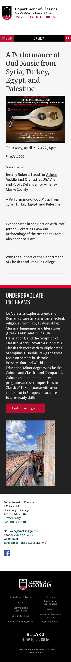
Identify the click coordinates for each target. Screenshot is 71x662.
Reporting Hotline (50, 621)
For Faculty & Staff (15, 521)
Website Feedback (20, 616)
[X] (28, 639)
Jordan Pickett (17, 229)
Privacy (50, 609)
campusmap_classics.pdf (19, 542)
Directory (50, 597)
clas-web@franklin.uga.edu (21, 531)
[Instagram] (33, 639)
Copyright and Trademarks (21, 609)
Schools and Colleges (20, 597)
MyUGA (20, 602)
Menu (7, 38)
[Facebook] (23, 639)
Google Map (11, 538)
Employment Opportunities (50, 602)
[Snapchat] (38, 639)
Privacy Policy (12, 518)
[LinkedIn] (48, 639)
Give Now (39, 38)
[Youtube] (43, 639)
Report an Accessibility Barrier (50, 616)
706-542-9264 (23, 535)
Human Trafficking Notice (20, 621)
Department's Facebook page (7, 553)
